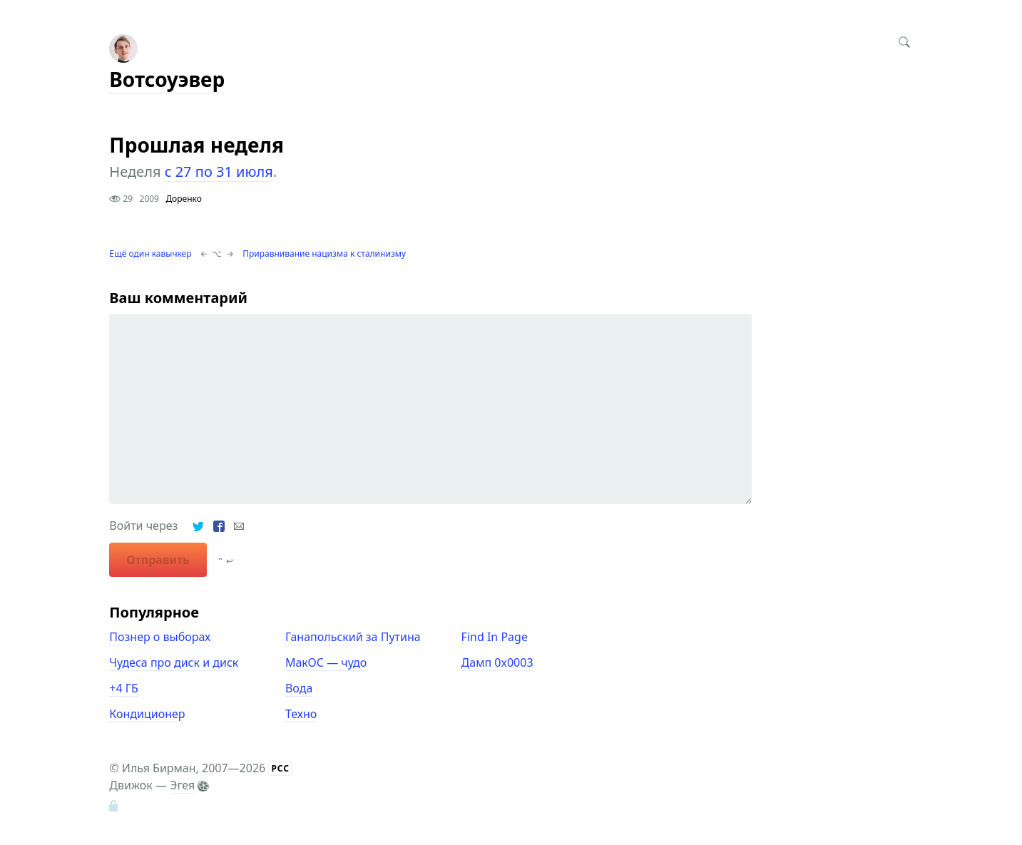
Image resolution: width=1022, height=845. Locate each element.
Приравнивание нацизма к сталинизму (324, 253)
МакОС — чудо (326, 662)
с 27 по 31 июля (219, 171)
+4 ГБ (123, 688)
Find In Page (494, 637)
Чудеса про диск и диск (173, 662)
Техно (301, 714)
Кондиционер (147, 714)
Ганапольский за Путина (353, 637)
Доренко (183, 199)
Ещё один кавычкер (150, 253)
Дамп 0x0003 (497, 662)
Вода (298, 688)
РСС (280, 768)
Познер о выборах (159, 637)
